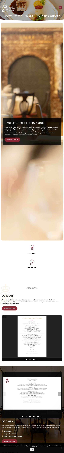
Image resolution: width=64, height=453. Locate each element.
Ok (32, 449)
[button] (60, 7)
